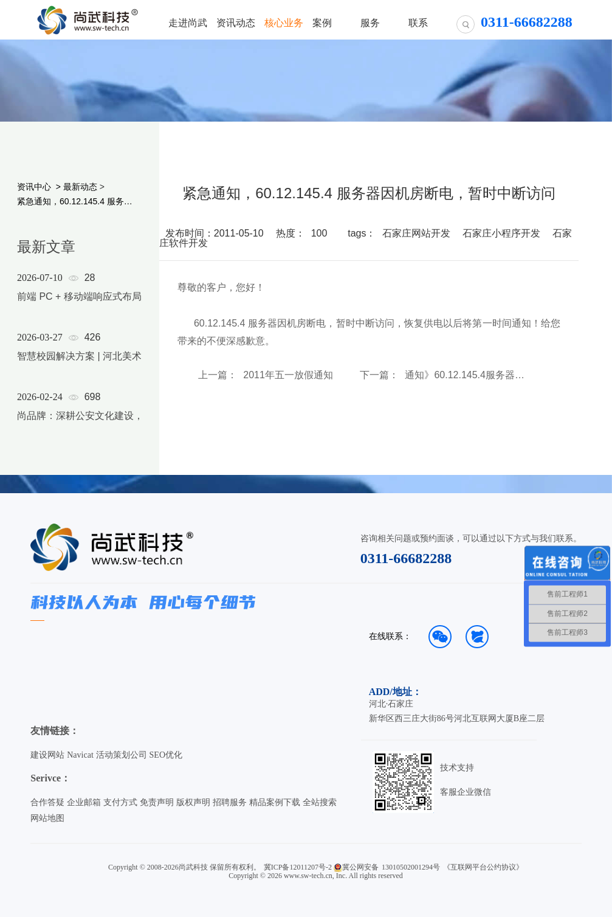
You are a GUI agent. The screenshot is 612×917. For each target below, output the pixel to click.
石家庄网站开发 (416, 233)
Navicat (80, 755)
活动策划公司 (121, 755)
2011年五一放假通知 (288, 375)
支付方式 (120, 802)
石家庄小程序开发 (501, 233)
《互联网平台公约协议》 (483, 867)
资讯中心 (34, 187)
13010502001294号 (411, 867)
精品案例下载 (274, 802)
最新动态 (80, 187)
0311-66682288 (406, 558)
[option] (110, 362)
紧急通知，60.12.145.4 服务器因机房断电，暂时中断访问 (79, 201)
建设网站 (47, 755)
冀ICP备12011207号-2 (298, 867)
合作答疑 (47, 802)
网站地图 (47, 818)
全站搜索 (320, 802)
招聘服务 (230, 802)
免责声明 (157, 802)
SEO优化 (166, 755)
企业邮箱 (84, 802)
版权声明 (193, 802)
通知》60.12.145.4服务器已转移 (469, 375)
